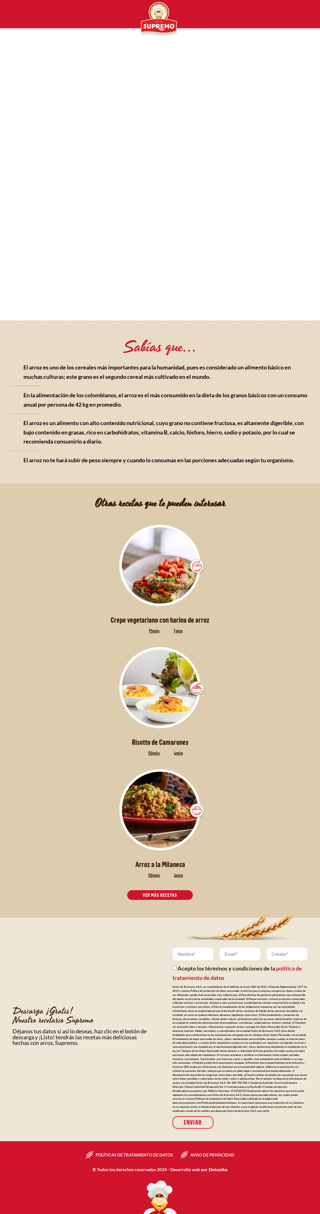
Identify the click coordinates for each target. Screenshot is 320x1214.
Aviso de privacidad (212, 1154)
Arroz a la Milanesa (160, 864)
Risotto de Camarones (160, 742)
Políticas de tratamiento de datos (134, 1154)
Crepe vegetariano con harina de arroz (160, 620)
